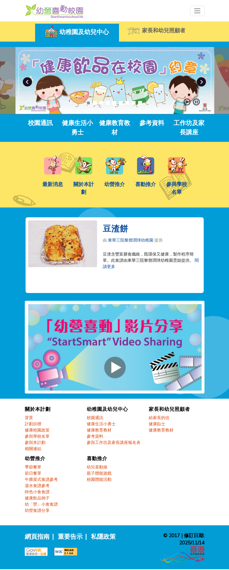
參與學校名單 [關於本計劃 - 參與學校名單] (37, 436)
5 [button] (114, 103)
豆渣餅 (115, 230)
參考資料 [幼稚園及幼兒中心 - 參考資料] (95, 436)
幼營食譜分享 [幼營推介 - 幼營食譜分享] (37, 511)
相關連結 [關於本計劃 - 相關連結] (33, 449)
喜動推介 (145, 184)
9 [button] (140, 103)
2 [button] (95, 103)
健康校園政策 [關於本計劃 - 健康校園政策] (37, 430)
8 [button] (134, 103)
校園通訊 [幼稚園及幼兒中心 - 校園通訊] (95, 418)
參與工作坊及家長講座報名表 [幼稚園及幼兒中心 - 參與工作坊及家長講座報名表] (113, 442)
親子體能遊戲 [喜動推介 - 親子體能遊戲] (99, 473)
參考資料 (151, 123)
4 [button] (108, 103)
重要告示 (70, 537)
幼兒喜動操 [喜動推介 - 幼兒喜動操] (97, 467)
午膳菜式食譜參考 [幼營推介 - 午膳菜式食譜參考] (41, 480)
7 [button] (127, 103)
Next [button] (201, 82)
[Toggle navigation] (197, 11)
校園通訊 (40, 123)
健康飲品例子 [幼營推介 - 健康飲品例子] (37, 498)
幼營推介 (114, 184)
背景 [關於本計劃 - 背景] (29, 418)
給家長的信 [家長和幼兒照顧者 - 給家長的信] (159, 418)
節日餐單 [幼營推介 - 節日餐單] (33, 473)
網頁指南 (37, 537)
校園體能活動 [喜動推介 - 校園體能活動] (99, 480)
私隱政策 (103, 537)
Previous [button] (27, 82)
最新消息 (53, 184)
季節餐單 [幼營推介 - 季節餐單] (33, 467)
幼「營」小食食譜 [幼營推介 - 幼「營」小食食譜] (41, 504)
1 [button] (88, 103)
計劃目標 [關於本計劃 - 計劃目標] (33, 424)
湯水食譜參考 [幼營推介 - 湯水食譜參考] (37, 486)
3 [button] (101, 103)
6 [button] (121, 103)
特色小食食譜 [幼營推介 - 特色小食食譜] (37, 492)
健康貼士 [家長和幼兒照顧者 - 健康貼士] (157, 424)
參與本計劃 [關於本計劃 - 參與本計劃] (35, 442)
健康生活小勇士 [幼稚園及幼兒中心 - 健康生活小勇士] (101, 424)
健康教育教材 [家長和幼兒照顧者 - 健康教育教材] (161, 430)
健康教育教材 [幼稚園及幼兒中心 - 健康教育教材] (99, 430)
